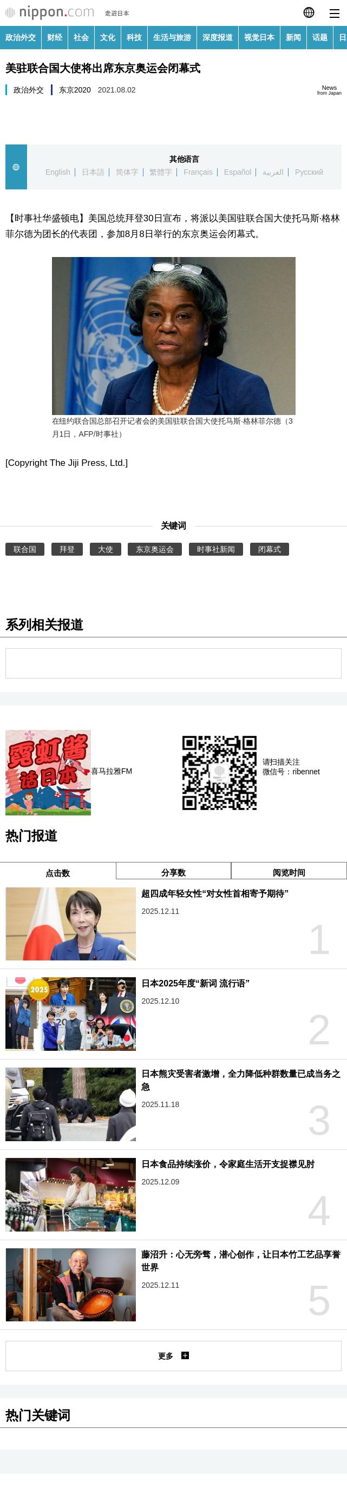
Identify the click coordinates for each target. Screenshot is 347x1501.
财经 (54, 37)
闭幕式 (269, 549)
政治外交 (20, 37)
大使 (105, 549)
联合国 (25, 549)
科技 (134, 37)
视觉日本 (259, 37)
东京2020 (75, 89)
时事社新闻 (216, 549)
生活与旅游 (172, 37)
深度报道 (217, 37)
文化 (107, 37)
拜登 (67, 549)
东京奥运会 (155, 549)
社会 (81, 37)
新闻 (293, 37)
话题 (320, 37)
